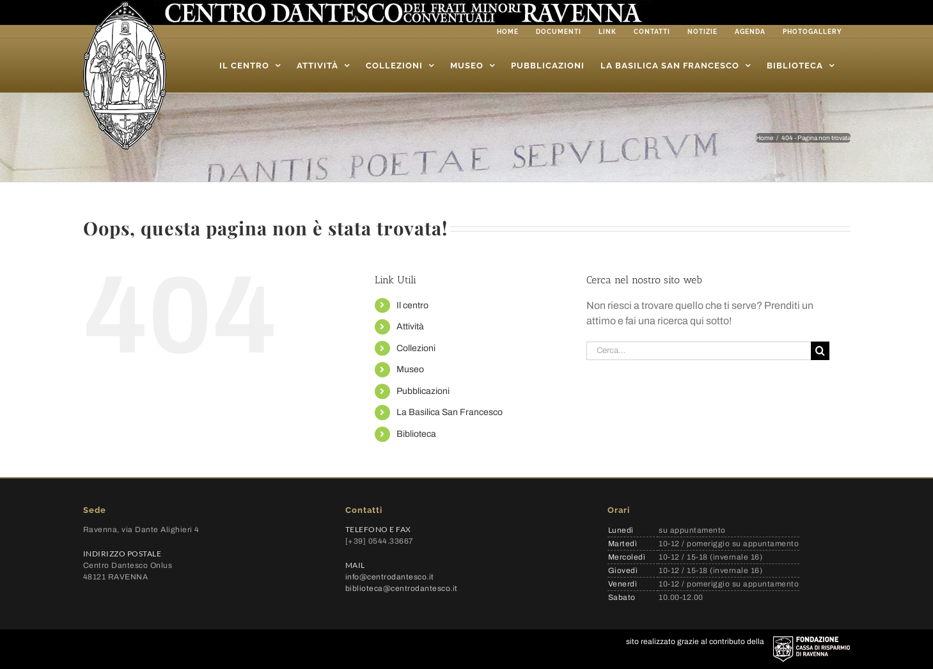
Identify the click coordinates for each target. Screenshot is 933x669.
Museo (410, 369)
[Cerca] (820, 351)
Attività (410, 326)
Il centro (412, 305)
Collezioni (415, 348)
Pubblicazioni (423, 391)
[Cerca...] (698, 351)
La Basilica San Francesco (449, 412)
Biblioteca (416, 434)
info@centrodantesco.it (389, 576)
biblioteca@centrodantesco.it (401, 588)
